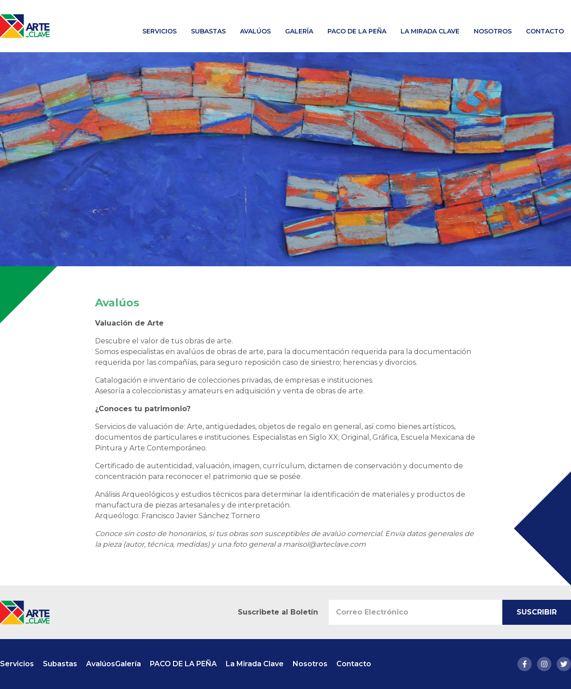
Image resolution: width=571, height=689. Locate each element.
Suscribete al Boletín (278, 612)
